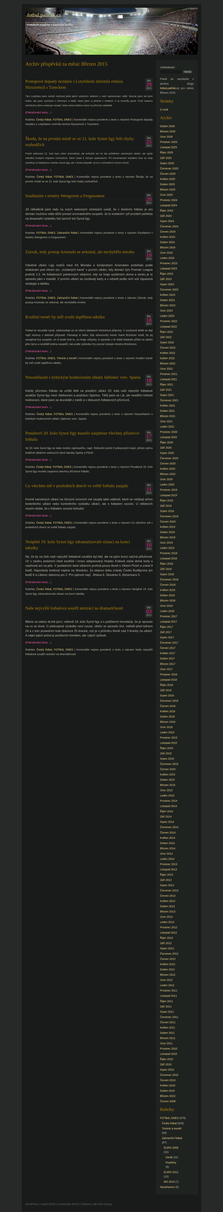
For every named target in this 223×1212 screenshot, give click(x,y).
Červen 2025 (167, 173)
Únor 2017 (166, 669)
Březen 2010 (167, 1095)
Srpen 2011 (167, 1011)
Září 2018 (166, 568)
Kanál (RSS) (48, 1204)
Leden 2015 (167, 795)
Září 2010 (166, 1064)
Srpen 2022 (167, 342)
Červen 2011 (167, 1022)
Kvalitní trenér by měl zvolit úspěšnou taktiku (65, 316)
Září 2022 (166, 337)
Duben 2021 (167, 410)
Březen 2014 (167, 848)
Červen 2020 (167, 463)
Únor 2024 (166, 252)
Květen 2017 (167, 653)
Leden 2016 (167, 732)
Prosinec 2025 (168, 141)
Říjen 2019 (166, 500)
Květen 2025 (167, 179)
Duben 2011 (167, 1032)
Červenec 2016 (169, 700)
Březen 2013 (167, 911)
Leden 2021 (167, 426)
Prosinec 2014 (168, 800)
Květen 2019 (167, 526)
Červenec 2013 (169, 890)
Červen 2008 (167, 1101)
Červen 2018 (167, 584)
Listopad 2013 (168, 869)
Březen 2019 (167, 537)
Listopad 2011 (168, 995)
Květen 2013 (167, 901)
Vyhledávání (167, 67)
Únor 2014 (166, 853)
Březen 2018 (167, 600)
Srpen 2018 (167, 574)
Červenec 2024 (169, 226)
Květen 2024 (167, 236)
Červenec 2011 (169, 1017)
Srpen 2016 (167, 695)
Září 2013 (166, 879)
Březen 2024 (167, 247)
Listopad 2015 (168, 742)
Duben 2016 (167, 716)
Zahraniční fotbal (67, 232)
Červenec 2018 (169, 579)
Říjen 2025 (166, 152)
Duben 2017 (167, 658)
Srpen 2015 (167, 758)
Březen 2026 (167, 131)
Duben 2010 (167, 1090)
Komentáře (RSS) (68, 1204)
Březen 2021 (167, 416)
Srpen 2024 (167, 221)
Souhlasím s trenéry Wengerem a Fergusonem (65, 195)
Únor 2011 (166, 1043)
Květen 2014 (167, 837)
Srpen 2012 (167, 948)
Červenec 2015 (169, 763)
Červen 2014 (167, 832)
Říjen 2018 (166, 563)
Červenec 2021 (169, 400)
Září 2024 (166, 215)
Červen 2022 (167, 347)
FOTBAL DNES (62, 119)
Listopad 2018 (168, 558)
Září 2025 (166, 157)
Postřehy (171, 1162)
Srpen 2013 (167, 885)
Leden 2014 (167, 858)
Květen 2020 (167, 468)
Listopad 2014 (168, 806)
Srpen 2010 (167, 1069)
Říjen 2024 (166, 210)
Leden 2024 (167, 257)
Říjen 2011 (166, 1001)
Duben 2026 (167, 126)
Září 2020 (166, 447)
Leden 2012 (167, 985)
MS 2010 (169, 1181)
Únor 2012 (166, 979)
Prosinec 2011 (168, 990)
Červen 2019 (167, 521)
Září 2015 (166, 753)
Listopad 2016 (168, 679)
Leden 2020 (167, 484)
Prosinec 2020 (168, 431)
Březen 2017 (167, 663)
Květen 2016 (167, 711)
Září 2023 (166, 279)
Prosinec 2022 (168, 321)
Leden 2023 (167, 315)
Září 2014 (166, 816)
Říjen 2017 (166, 626)
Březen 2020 (167, 474)
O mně (164, 109)
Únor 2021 (166, 421)
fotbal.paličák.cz (44, 15)
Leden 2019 (167, 547)
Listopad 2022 (168, 326)
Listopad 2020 (168, 437)
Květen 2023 (167, 294)
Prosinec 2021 (168, 373)
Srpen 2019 (167, 511)
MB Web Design (102, 1204)
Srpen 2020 (167, 452)
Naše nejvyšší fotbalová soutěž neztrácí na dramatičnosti (74, 608)
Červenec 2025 (169, 168)
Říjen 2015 (166, 748)
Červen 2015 (167, 769)
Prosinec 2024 (168, 200)
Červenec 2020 (169, 458)
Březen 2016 (167, 721)
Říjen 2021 (166, 384)
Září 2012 (166, 943)
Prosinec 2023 (168, 263)
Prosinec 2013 (168, 864)
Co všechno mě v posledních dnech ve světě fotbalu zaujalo (76, 485)
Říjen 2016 (166, 684)
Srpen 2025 (167, 163)
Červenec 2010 (169, 1074)
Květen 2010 (167, 1085)
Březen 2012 (167, 974)
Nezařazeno (167, 1186)
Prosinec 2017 (168, 616)
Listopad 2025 (168, 147)
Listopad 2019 (168, 495)
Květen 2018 (167, 590)
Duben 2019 (167, 532)
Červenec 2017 (169, 642)
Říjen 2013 (166, 874)
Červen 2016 (167, 706)
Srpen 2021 (167, 395)
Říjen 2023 (166, 273)
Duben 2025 (167, 184)
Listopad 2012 (168, 932)
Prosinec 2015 (168, 737)
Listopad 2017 (168, 621)
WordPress (32, 1204)
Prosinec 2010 (168, 1048)
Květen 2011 (167, 1027)
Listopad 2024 (168, 205)
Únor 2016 (166, 727)
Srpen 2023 (167, 284)
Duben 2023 (167, 300)
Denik (169, 1157)
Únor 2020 (166, 479)
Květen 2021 (167, 405)
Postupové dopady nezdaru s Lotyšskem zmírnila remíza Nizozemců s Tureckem (74, 84)
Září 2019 (166, 505)
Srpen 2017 (167, 637)
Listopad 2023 (168, 268)
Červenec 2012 (169, 953)
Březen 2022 (167, 363)
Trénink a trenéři (67, 358)
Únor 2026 (166, 136)
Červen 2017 (167, 647)
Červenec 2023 (169, 289)
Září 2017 (166, 632)
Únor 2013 (166, 916)
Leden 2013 (167, 922)
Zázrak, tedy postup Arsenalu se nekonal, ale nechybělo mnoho (79, 251)
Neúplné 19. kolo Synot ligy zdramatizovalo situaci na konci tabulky (77, 544)
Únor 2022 (166, 368)
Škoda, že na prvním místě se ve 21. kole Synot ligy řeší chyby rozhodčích (79, 141)
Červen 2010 (167, 1080)
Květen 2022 (167, 352)
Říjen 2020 (166, 442)
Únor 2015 (166, 790)
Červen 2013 (167, 895)
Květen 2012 (167, 964)
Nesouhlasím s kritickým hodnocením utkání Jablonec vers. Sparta (82, 377)
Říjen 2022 (166, 331)
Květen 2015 (167, 774)
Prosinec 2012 (168, 927)
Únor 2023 (166, 310)
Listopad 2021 (168, 379)
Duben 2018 (167, 595)
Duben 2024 (167, 242)
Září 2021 (166, 389)
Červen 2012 (167, 958)
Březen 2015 (167, 785)
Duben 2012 (167, 969)
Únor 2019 (166, 542)
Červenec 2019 (169, 516)
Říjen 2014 (166, 811)
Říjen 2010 (166, 1059)
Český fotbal (43, 119)
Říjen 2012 (166, 937)
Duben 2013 (167, 906)
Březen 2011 (167, 1038)
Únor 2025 (166, 194)
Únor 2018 (166, 605)
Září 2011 (166, 1006)
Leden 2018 (167, 611)
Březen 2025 (167, 189)
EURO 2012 (171, 1172)
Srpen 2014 (167, 821)
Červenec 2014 (169, 827)
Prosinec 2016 (168, 674)
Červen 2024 (167, 231)
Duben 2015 (167, 779)
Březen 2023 (167, 305)
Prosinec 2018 (168, 553)
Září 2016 (166, 690)
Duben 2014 (167, 843)
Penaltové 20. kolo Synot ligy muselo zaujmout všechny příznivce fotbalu (82, 436)
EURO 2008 (171, 1147)
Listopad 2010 (168, 1053)
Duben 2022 (167, 358)
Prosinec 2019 (168, 489)
